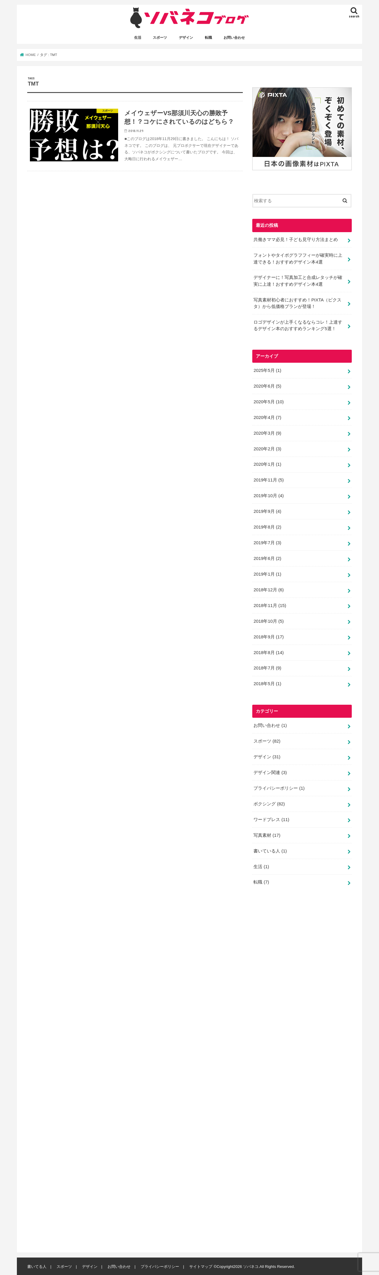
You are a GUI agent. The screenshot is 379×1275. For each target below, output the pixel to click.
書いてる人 (36, 1266)
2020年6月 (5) (267, 385)
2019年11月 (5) (268, 479)
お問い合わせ (234, 38)
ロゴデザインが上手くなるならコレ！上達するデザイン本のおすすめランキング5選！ (297, 325)
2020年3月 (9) (267, 432)
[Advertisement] (296, 1071)
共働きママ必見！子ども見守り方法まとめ (295, 239)
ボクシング (269, 803)
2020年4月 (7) (267, 417)
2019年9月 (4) (267, 511)
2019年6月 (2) (267, 557)
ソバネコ (250, 1266)
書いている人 (270, 850)
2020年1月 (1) (267, 464)
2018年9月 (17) (268, 636)
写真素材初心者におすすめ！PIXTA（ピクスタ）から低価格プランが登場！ (297, 303)
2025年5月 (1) (267, 370)
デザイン (186, 38)
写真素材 (266, 834)
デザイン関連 (270, 772)
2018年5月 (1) (267, 683)
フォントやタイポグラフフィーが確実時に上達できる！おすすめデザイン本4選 (297, 258)
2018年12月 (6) (268, 589)
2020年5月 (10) (268, 401)
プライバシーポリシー (278, 787)
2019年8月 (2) (267, 526)
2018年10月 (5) (268, 620)
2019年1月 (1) (267, 573)
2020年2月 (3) (267, 448)
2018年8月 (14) (268, 652)
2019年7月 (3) (267, 542)
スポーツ (160, 38)
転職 (208, 38)
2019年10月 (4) (268, 495)
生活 (137, 38)
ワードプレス (271, 819)
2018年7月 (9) (267, 667)
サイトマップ (200, 1266)
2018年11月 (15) (269, 605)
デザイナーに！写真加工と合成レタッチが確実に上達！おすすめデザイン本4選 (297, 280)
